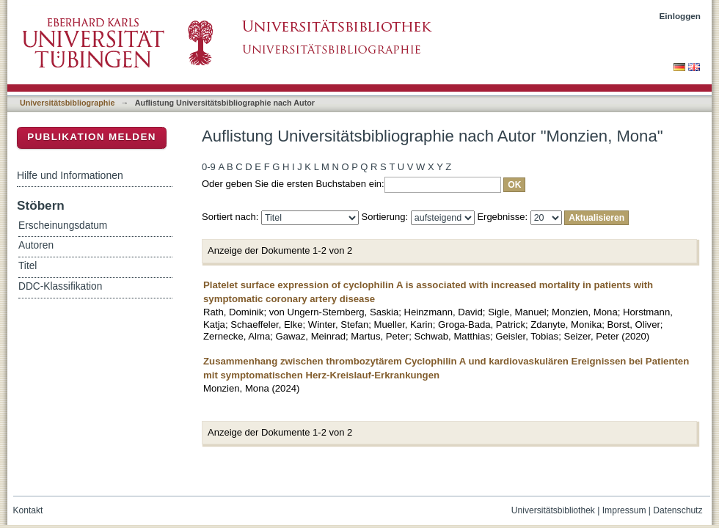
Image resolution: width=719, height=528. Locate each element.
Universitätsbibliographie (67, 102)
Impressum (624, 510)
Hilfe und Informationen (70, 175)
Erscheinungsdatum (62, 225)
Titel (27, 265)
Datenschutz (677, 510)
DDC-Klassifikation (60, 286)
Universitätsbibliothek (553, 510)
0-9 (209, 166)
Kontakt (28, 510)
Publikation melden (91, 136)
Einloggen (680, 16)
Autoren (36, 245)
